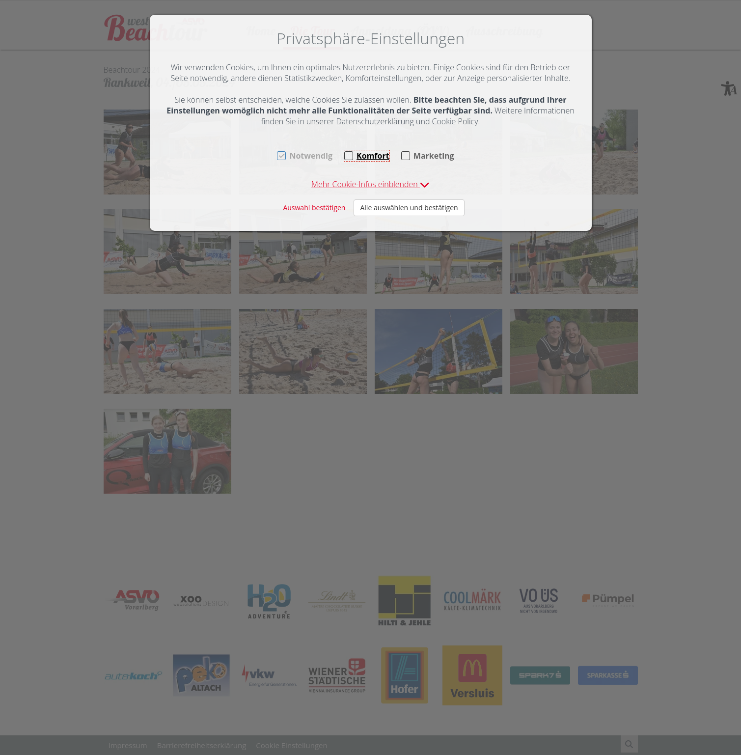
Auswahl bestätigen (314, 207)
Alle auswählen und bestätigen (409, 207)
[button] (370, 184)
